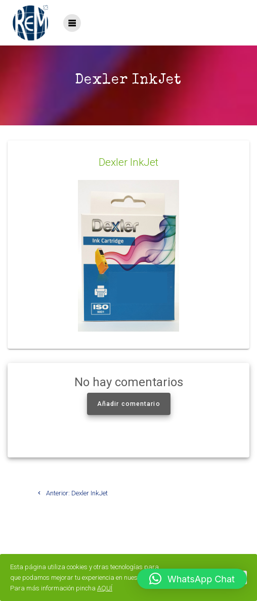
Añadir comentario (128, 403)
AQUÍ (104, 588)
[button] (192, 579)
